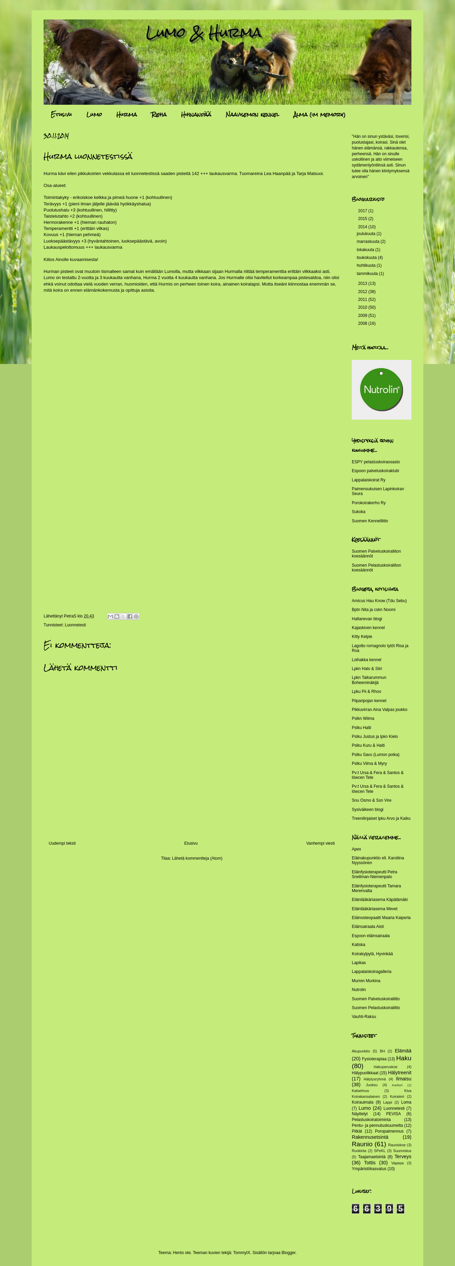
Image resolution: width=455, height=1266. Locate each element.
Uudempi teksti (62, 843)
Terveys (402, 1156)
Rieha (159, 114)
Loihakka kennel (366, 659)
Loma (406, 1102)
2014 (363, 226)
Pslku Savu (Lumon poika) (375, 754)
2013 (363, 283)
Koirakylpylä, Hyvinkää (372, 953)
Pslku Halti (361, 727)
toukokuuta (367, 257)
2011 (363, 299)
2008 (363, 323)
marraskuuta (368, 241)
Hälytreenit (399, 1072)
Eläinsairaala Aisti (368, 926)
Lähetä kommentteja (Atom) (197, 858)
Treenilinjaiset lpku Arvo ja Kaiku (381, 818)
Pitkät (357, 1131)
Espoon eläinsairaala (371, 935)
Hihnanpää (196, 114)
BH (382, 1051)
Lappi (387, 1102)
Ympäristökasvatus (369, 1168)
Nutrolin (359, 989)
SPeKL (380, 1151)
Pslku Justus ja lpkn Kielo (375, 736)
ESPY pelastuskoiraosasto (376, 462)
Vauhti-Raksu (364, 1016)
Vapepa (397, 1163)
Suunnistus (402, 1151)
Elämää (403, 1050)
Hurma (126, 114)
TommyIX (241, 1252)
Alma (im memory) (320, 114)
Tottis (370, 1162)
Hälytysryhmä (375, 1079)
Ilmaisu (403, 1078)
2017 (363, 210)
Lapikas (359, 962)
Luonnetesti (75, 625)
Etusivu (61, 114)
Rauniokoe (397, 1145)
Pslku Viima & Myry (369, 763)
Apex (356, 849)
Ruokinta (359, 1151)
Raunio (362, 1144)
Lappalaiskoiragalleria (371, 971)
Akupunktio (361, 1051)
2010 (363, 307)
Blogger (289, 1252)
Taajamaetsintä (372, 1156)
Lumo (94, 114)
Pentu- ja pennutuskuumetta (377, 1125)
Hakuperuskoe (385, 1067)
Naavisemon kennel (252, 114)
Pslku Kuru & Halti (368, 745)
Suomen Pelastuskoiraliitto (376, 1007)
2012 (363, 291)
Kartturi (397, 1085)
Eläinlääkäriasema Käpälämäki (380, 899)
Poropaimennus (389, 1131)
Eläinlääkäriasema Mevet (374, 908)
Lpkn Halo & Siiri (367, 668)
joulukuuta (366, 233)
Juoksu (371, 1085)
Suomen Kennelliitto (370, 521)
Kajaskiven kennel (368, 627)
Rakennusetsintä (370, 1137)
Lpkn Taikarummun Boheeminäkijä (369, 680)
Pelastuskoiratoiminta (371, 1119)
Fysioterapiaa (374, 1059)
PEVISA (393, 1113)
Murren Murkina (366, 980)
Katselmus (360, 1091)
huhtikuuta (367, 265)
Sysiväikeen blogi (367, 809)
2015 (363, 218)
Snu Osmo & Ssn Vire (372, 800)
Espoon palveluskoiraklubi (375, 470)
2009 (363, 315)
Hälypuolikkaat (365, 1073)
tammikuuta (368, 273)
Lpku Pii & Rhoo (366, 691)
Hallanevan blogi (367, 618)
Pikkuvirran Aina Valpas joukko (379, 709)
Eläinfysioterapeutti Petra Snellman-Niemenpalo (374, 874)
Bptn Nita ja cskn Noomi (373, 609)
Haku (403, 1058)
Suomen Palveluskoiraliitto (376, 998)
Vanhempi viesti (320, 843)
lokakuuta (366, 249)
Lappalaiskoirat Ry (369, 480)
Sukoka (358, 511)
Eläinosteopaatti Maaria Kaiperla (381, 917)
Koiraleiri (397, 1096)
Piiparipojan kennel (369, 700)
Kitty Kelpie (362, 636)
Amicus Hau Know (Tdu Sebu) (379, 600)
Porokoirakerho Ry (369, 502)
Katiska (358, 944)
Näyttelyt (360, 1113)
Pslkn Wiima (363, 718)
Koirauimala (362, 1102)
